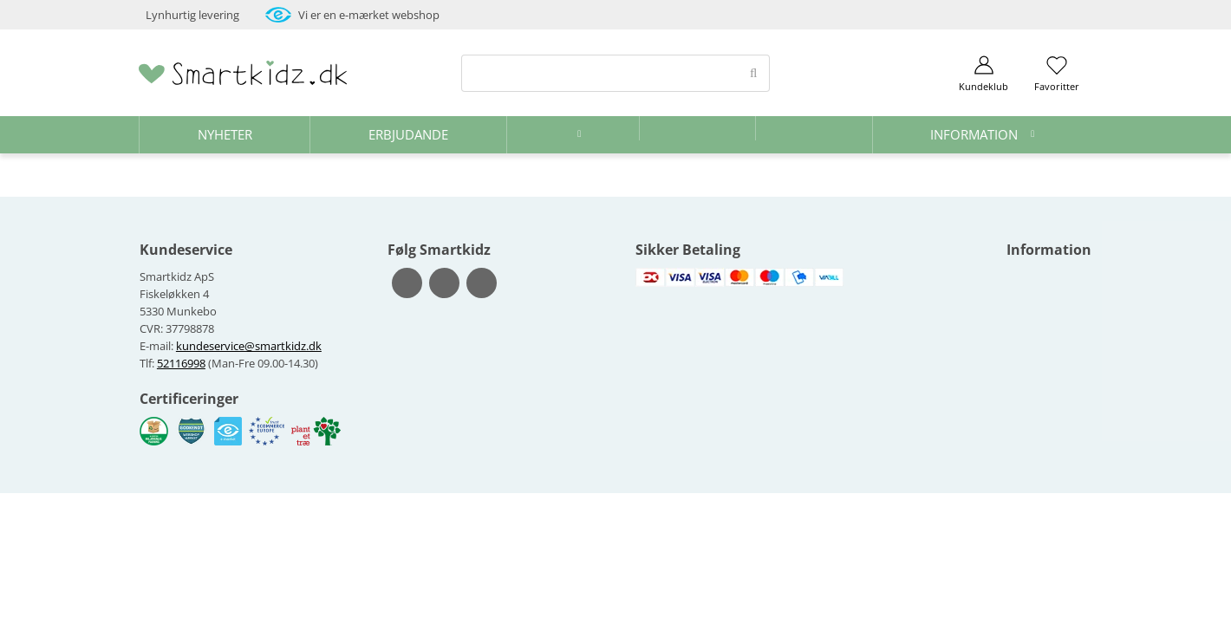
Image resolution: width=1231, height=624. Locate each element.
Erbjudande (408, 134)
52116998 (181, 363)
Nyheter (225, 134)
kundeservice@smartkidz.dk (249, 346)
